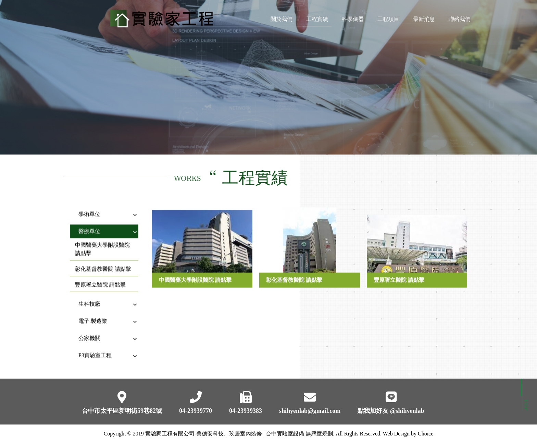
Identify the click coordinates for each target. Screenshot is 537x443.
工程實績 (317, 17)
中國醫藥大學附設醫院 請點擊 (102, 243)
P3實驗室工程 (95, 349)
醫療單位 (89, 225)
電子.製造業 (92, 315)
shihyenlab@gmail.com (309, 410)
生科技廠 (89, 297)
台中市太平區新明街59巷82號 (122, 410)
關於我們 (281, 17)
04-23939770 (195, 410)
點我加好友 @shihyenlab (391, 410)
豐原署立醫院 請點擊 (100, 278)
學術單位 (89, 208)
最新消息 (424, 17)
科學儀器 (353, 17)
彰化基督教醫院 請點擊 (103, 263)
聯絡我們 (460, 17)
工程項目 (388, 17)
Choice (425, 433)
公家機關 (89, 332)
